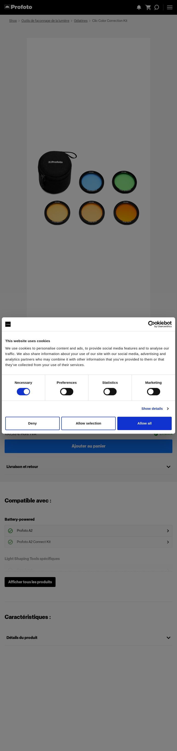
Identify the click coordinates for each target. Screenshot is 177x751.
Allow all (144, 423)
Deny (32, 423)
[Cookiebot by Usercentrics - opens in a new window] (151, 324)
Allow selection (88, 423)
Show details (152, 408)
